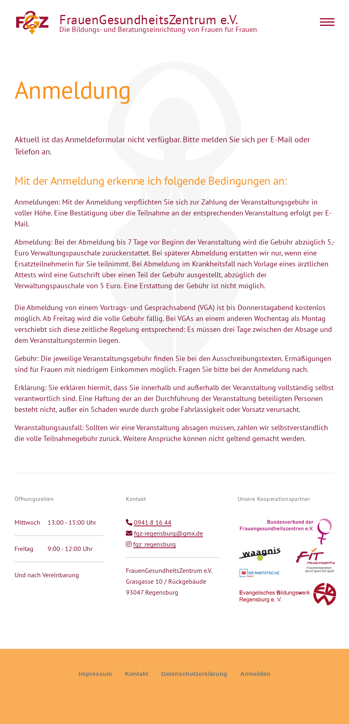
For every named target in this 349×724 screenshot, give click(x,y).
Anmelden (255, 673)
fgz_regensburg (154, 544)
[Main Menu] (325, 22)
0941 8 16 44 (152, 522)
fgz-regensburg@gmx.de (168, 533)
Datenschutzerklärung (194, 673)
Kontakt (136, 673)
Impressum (95, 673)
